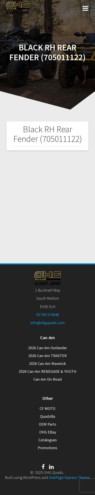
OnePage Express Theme (69, 477)
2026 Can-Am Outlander (47, 347)
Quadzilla (47, 416)
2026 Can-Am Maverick (47, 363)
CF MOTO (47, 408)
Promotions (47, 447)
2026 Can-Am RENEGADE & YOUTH (47, 371)
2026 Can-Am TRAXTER (47, 355)
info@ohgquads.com (48, 322)
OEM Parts (47, 424)
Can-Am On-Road (47, 379)
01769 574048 (47, 314)
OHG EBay (47, 432)
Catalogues (47, 439)
